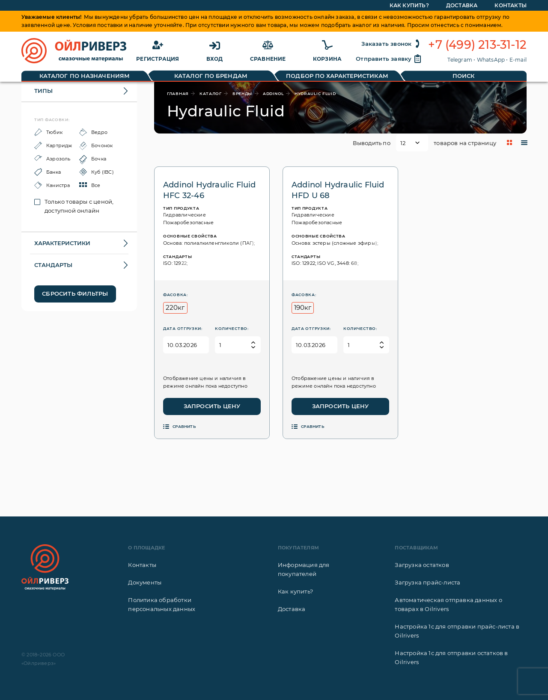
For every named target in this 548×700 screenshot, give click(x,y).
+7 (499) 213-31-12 (477, 45)
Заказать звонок (391, 43)
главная (178, 93)
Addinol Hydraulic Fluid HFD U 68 (338, 190)
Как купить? (295, 591)
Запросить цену (212, 406)
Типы (43, 90)
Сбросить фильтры (75, 293)
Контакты (142, 564)
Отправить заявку (389, 58)
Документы (144, 582)
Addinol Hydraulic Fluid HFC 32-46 (209, 190)
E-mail (518, 59)
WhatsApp (491, 59)
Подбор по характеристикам (337, 75)
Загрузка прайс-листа (427, 582)
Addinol (273, 93)
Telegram (459, 59)
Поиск (464, 75)
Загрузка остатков (422, 564)
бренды (242, 93)
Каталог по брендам (210, 75)
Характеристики (62, 243)
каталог (211, 93)
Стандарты (53, 264)
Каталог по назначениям (84, 75)
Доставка (292, 608)
